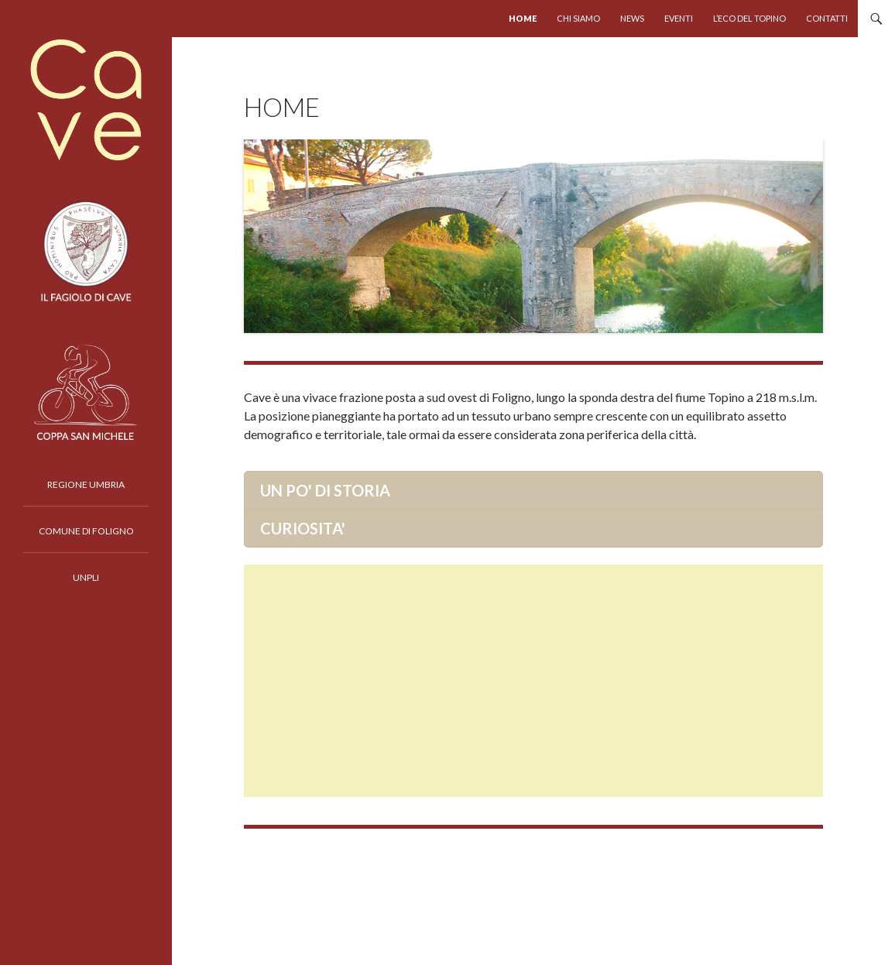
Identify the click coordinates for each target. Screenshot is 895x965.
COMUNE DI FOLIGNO (86, 531)
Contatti (827, 18)
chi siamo (578, 18)
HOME (523, 18)
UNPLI (86, 577)
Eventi (678, 18)
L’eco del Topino (749, 18)
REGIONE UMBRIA (86, 484)
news (632, 18)
